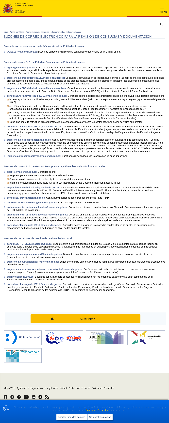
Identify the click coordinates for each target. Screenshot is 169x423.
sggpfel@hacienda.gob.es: (22, 172)
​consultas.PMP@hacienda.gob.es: (26, 197)
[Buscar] (84, 24)
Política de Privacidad (97, 410)
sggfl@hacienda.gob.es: (21, 276)
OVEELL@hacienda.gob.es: (22, 51)
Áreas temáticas (17, 32)
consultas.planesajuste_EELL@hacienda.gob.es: (35, 126)
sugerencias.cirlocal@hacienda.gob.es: (29, 139)
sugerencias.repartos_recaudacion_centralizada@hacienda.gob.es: (45, 269)
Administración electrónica (38, 32)
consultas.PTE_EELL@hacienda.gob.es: (30, 244)
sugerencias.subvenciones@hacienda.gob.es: (33, 261)
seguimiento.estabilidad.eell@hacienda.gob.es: (34, 187)
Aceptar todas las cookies (71, 417)
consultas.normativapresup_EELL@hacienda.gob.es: (37, 96)
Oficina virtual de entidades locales (66, 32)
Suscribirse (87, 319)
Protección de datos (79, 388)
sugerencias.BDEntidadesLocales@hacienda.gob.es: (37, 88)
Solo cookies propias (100, 417)
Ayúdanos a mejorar (28, 388)
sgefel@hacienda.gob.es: (21, 67)
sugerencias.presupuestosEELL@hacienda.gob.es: (36, 78)
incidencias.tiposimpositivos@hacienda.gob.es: (34, 156)
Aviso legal (46, 388)
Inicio (6, 32)
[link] (5, 398)
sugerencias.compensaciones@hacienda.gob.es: (35, 254)
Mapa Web (9, 388)
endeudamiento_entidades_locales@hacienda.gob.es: (38, 207)
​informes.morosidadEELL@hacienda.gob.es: (32, 202)
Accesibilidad (60, 388)
